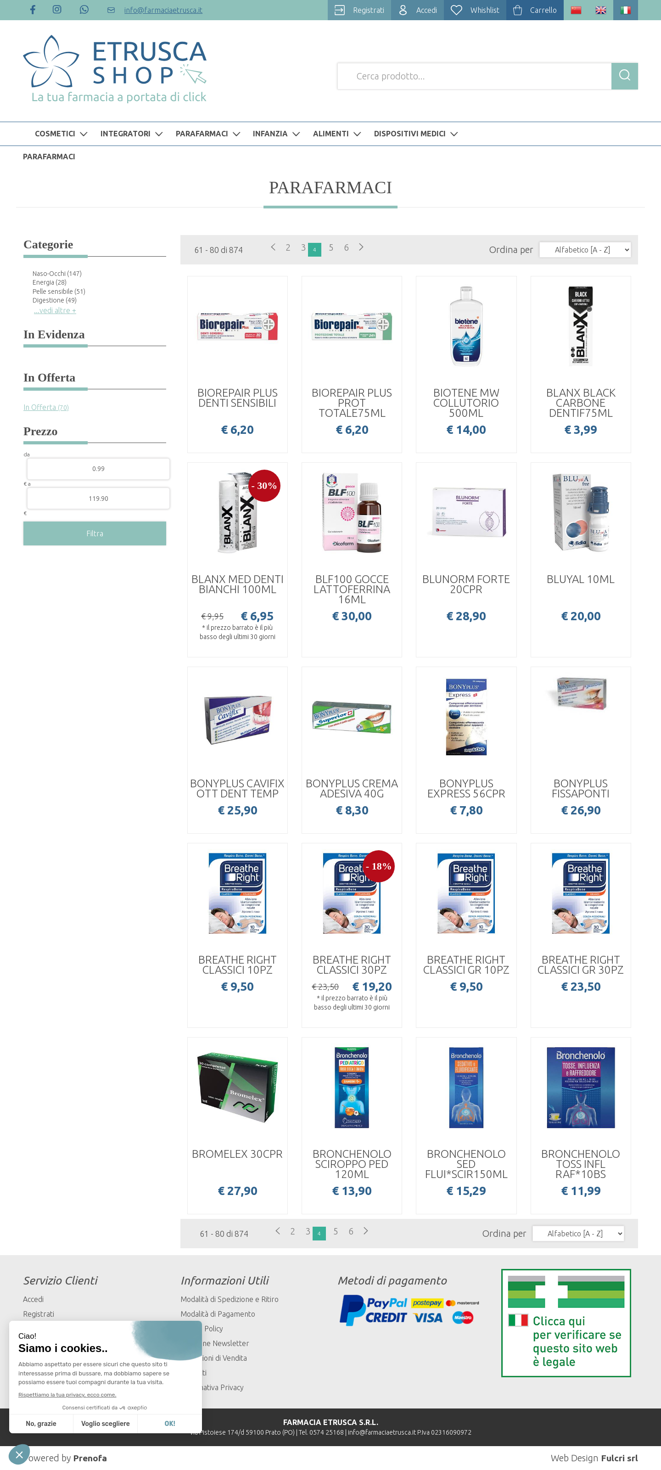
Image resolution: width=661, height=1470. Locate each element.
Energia (50, 282)
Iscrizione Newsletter (214, 1343)
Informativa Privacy (212, 1387)
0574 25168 (326, 1432)
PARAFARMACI (209, 133)
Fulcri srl (619, 1458)
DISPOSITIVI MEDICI (417, 133)
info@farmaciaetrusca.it (382, 1432)
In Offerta (46, 407)
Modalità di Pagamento (217, 1314)
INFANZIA (277, 133)
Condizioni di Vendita (213, 1358)
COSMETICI (62, 133)
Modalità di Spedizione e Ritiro (229, 1299)
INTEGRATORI (133, 133)
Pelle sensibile (59, 291)
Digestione (55, 300)
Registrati (38, 1314)
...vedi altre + (55, 310)
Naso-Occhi (57, 273)
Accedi (33, 1299)
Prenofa (90, 1458)
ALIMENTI (338, 133)
